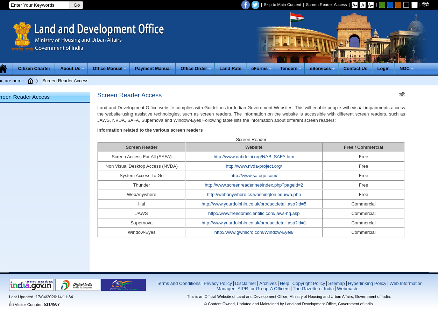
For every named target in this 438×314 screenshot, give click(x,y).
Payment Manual (153, 68)
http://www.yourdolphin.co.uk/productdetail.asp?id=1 (254, 222)
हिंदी (425, 4)
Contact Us (355, 68)
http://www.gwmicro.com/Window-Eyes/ (254, 232)
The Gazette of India (313, 288)
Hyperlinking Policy (367, 283)
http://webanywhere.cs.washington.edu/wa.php (254, 194)
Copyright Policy (308, 283)
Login (383, 68)
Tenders (291, 68)
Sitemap (336, 283)
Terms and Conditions (178, 283)
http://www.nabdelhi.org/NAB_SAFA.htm (254, 156)
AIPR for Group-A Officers (264, 288)
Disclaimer (245, 283)
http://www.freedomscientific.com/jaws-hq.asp (253, 213)
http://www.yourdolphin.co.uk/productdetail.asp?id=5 (254, 204)
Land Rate (230, 68)
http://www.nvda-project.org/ (254, 166)
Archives (268, 283)
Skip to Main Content (282, 4)
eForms (261, 68)
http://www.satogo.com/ (254, 175)
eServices (322, 68)
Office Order (196, 68)
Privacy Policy (218, 283)
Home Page (31, 80)
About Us (72, 68)
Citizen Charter (34, 68)
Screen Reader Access (326, 4)
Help (284, 283)
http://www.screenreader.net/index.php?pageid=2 (254, 185)
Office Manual (110, 68)
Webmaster (348, 288)
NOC (407, 68)
